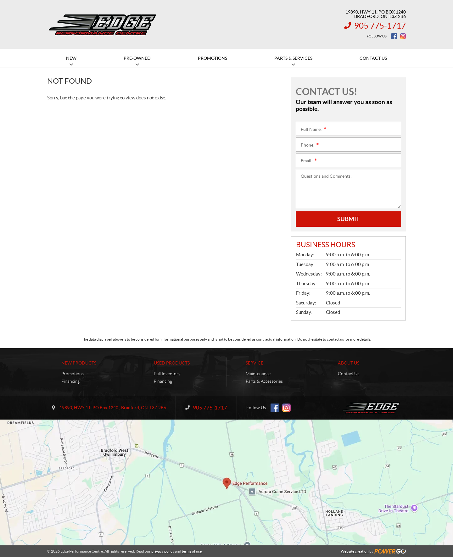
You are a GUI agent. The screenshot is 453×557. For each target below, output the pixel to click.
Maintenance (258, 373)
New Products (78, 362)
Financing (70, 381)
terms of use (192, 551)
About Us (348, 362)
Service (254, 362)
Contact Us (348, 373)
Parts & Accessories (264, 381)
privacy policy (162, 551)
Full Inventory (167, 373)
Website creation (355, 551)
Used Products (172, 362)
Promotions (72, 373)
